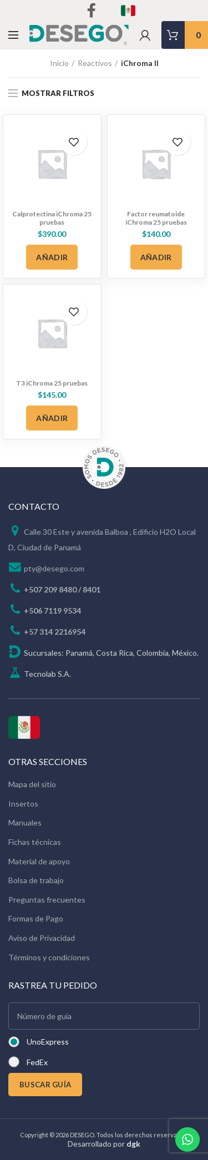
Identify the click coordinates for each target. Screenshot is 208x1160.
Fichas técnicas (34, 842)
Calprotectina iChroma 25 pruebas (52, 218)
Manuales (25, 822)
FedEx (37, 1062)
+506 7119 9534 (52, 610)
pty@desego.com (54, 568)
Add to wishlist (73, 142)
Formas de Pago (35, 918)
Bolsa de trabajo (36, 880)
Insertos (23, 803)
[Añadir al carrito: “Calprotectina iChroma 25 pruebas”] (52, 257)
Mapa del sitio (32, 784)
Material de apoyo (39, 861)
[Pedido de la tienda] (191, 94)
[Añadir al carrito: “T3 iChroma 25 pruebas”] (52, 418)
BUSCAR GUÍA (45, 1084)
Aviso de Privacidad (41, 938)
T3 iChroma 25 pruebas (52, 383)
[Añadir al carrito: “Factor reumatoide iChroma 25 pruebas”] (156, 257)
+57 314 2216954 (54, 631)
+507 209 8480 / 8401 (62, 589)
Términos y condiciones (49, 957)
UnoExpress (48, 1041)
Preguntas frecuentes (46, 899)
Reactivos (95, 63)
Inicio (59, 63)
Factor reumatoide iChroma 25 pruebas (156, 218)
